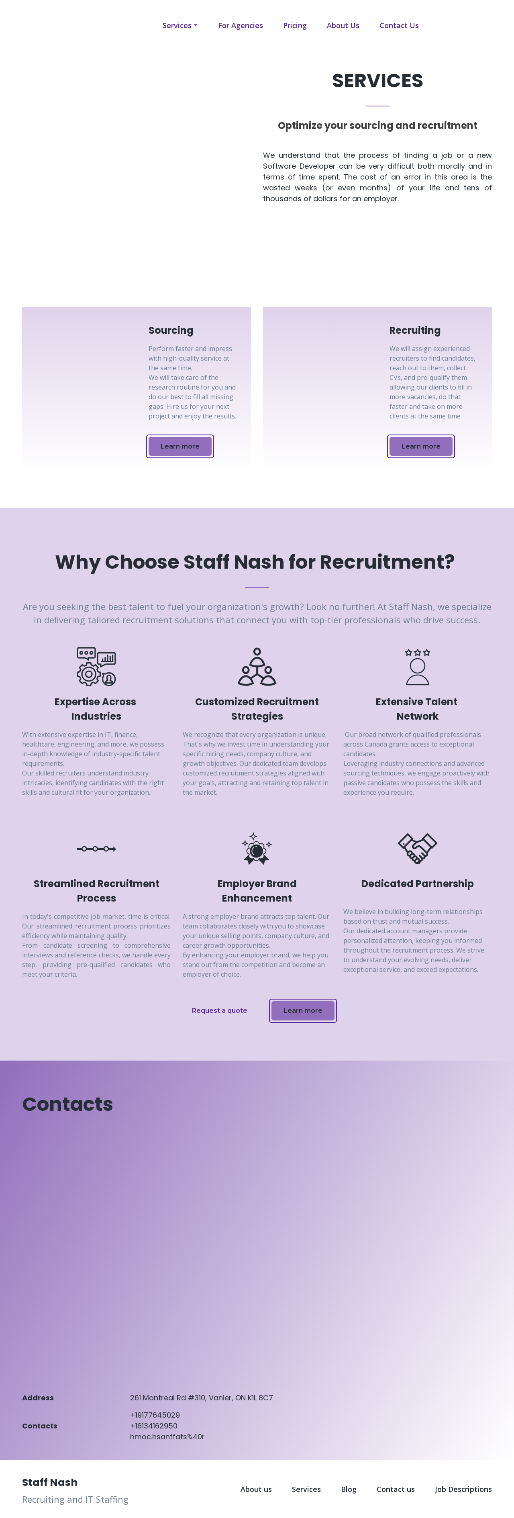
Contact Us (399, 25)
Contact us (396, 1489)
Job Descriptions (463, 1489)
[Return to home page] (96, 1481)
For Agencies (240, 25)
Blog (349, 1489)
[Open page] (43, 25)
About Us (343, 25)
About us (256, 1489)
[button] (180, 446)
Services (177, 25)
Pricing (295, 25)
